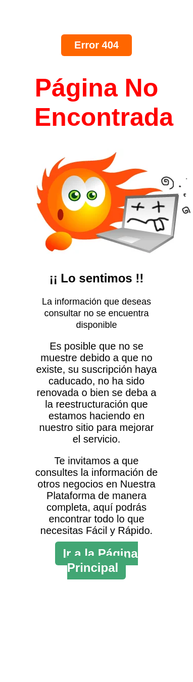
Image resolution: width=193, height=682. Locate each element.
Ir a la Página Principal (100, 560)
